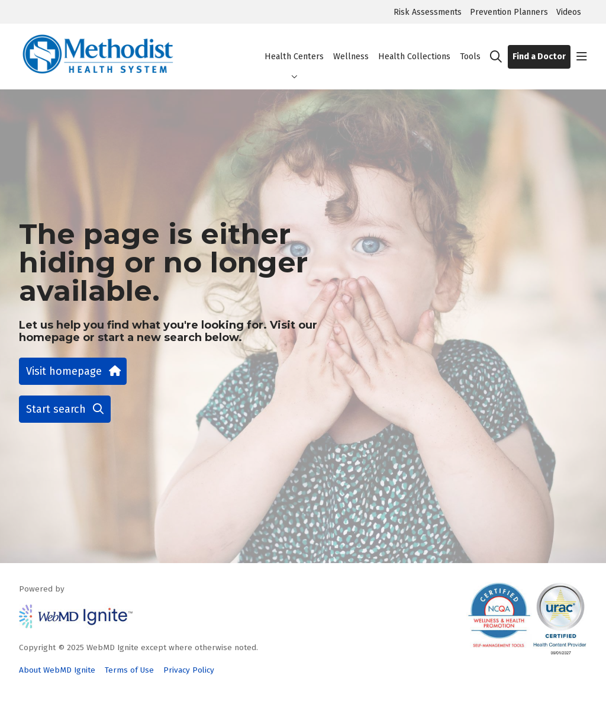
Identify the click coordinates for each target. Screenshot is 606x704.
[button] (581, 57)
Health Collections (414, 46)
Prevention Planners (509, 12)
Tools (470, 46)
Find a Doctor (539, 57)
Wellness (350, 46)
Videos (568, 12)
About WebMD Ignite (57, 670)
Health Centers (294, 46)
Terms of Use (129, 670)
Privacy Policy (188, 670)
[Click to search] (496, 57)
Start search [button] (65, 409)
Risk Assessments (428, 12)
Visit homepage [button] (73, 371)
